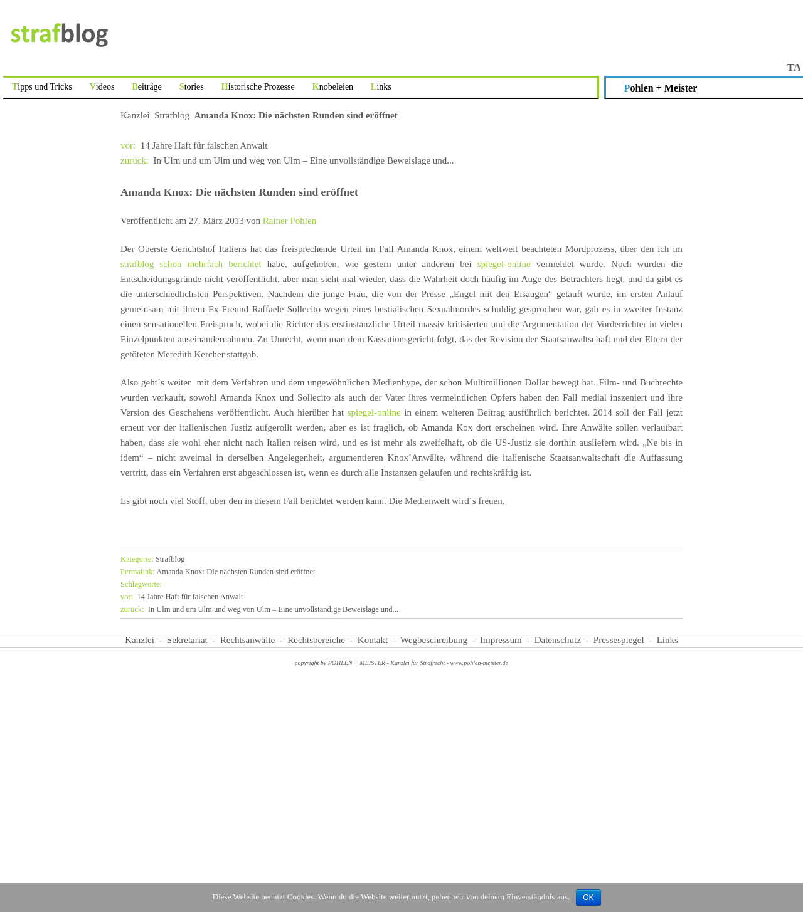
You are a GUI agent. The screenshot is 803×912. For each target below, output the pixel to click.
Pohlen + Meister (661, 88)
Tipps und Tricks (42, 87)
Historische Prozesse (258, 87)
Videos (102, 87)
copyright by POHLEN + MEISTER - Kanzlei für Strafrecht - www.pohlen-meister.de (401, 662)
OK (588, 897)
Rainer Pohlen (289, 221)
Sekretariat (187, 640)
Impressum (501, 640)
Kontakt (373, 640)
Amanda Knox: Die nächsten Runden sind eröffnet (217, 571)
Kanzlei (135, 115)
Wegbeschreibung (433, 640)
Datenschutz (557, 640)
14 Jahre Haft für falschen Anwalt (194, 145)
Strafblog (171, 115)
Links (381, 87)
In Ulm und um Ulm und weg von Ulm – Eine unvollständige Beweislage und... (287, 160)
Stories (191, 87)
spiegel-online (506, 264)
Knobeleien (332, 87)
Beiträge (146, 87)
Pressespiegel (618, 640)
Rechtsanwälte (247, 640)
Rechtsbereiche (316, 640)
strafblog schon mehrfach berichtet (193, 264)
